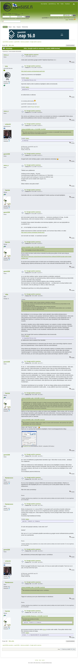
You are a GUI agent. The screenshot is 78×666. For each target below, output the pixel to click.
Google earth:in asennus (31, 54)
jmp (6, 66)
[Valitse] (27, 77)
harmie (7, 190)
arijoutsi (8, 124)
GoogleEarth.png (26, 446)
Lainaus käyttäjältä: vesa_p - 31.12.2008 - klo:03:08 (34, 129)
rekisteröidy (25, 13)
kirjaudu (19, 13)
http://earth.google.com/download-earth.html (33, 71)
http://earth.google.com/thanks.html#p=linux (32, 232)
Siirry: (59, 649)
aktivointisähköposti (10, 14)
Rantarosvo (9, 478)
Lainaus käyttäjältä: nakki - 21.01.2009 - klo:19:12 (33, 587)
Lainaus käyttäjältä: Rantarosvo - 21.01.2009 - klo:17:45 (35, 616)
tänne (44, 629)
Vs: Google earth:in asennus (32, 66)
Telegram (33, 106)
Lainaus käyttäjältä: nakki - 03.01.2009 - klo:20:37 (33, 247)
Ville (6, 294)
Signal (38, 106)
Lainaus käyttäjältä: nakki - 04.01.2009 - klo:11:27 (33, 398)
